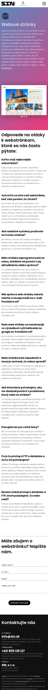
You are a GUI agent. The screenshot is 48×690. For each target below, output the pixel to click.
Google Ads (26, 681)
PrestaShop (36, 676)
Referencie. (6, 68)
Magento (30, 678)
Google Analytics (19, 681)
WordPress (4, 676)
